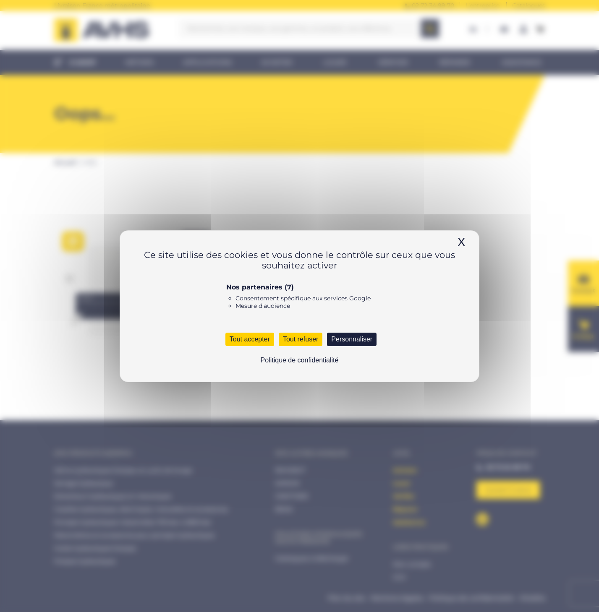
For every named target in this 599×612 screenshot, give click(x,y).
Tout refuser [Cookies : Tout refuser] (300, 339)
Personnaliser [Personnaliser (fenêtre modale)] (351, 339)
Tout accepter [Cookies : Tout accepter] (250, 339)
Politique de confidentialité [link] (300, 360)
